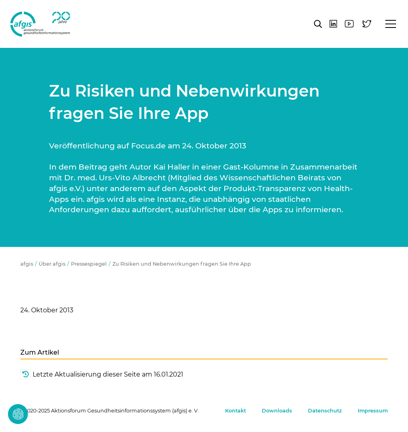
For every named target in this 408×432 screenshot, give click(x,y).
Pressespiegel (89, 264)
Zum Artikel (39, 352)
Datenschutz (325, 411)
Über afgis (52, 264)
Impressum (373, 411)
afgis (40, 24)
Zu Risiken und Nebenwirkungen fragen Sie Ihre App (181, 264)
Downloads (277, 411)
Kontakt (235, 411)
